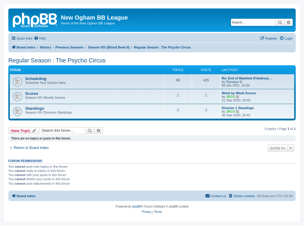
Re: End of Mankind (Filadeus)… (247, 78)
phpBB (136, 206)
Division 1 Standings (238, 108)
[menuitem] (40, 38)
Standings (34, 108)
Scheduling (35, 78)
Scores (31, 93)
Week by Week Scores (239, 93)
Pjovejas (232, 82)
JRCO (230, 96)
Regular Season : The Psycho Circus (57, 60)
